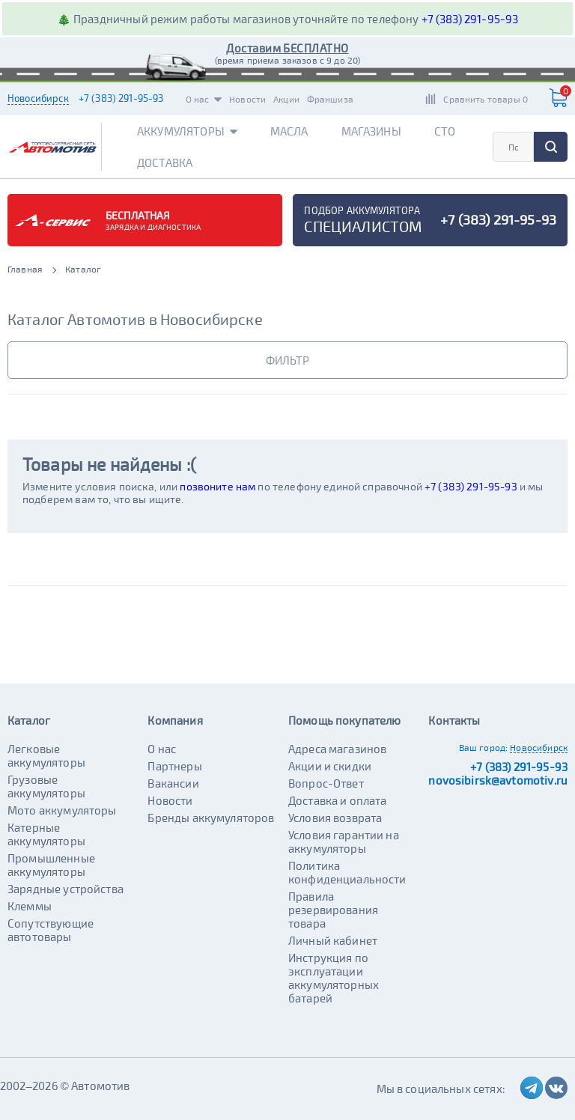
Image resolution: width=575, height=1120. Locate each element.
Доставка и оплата (337, 800)
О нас (204, 99)
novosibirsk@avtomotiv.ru (498, 780)
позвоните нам (217, 486)
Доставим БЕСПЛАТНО (287, 48)
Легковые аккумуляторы (46, 755)
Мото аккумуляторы (62, 810)
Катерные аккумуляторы (46, 834)
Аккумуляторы (187, 131)
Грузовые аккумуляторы (46, 786)
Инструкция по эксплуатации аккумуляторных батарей (333, 978)
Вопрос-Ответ (326, 783)
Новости (247, 99)
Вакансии (172, 783)
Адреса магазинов (337, 748)
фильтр (287, 360)
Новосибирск (38, 98)
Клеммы (29, 906)
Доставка (164, 162)
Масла (289, 131)
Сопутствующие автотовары (50, 929)
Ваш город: (483, 747)
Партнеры (174, 766)
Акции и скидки (329, 766)
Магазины (371, 131)
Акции (286, 99)
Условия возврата (335, 817)
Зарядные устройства (65, 888)
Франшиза (330, 99)
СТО (444, 131)
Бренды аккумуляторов (210, 817)
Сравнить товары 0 (485, 99)
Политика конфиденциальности (347, 872)
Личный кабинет (332, 940)
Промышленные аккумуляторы (51, 864)
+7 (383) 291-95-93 (470, 18)
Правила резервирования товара (333, 909)
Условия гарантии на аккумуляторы (343, 841)
